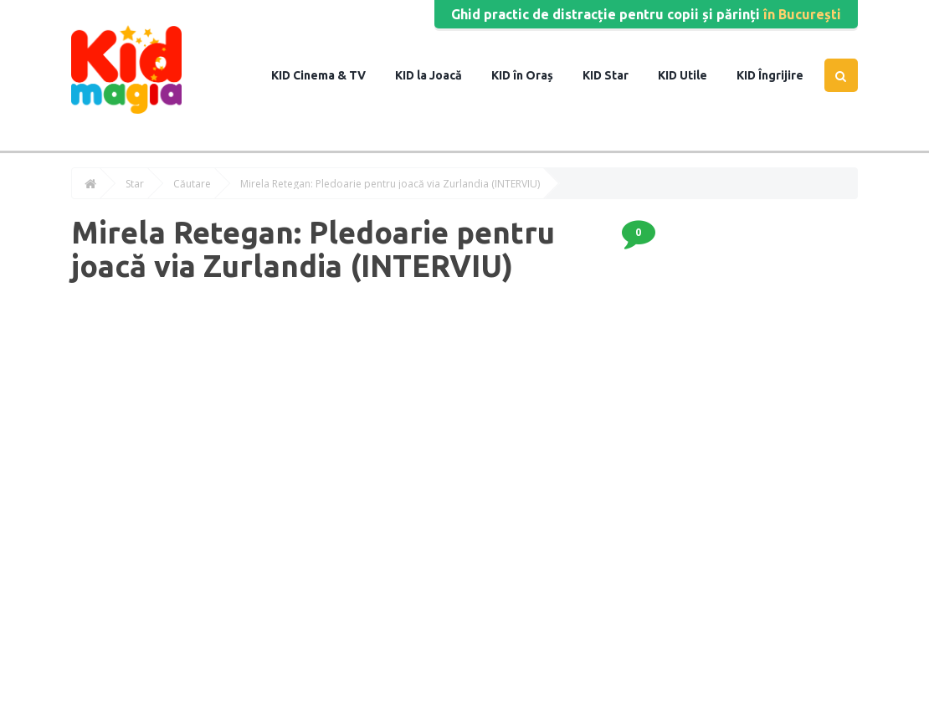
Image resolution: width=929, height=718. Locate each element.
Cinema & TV (328, 75)
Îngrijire (779, 75)
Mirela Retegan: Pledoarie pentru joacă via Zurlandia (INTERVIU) (390, 184)
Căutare (192, 184)
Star (615, 75)
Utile (692, 75)
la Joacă (438, 75)
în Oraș (532, 75)
